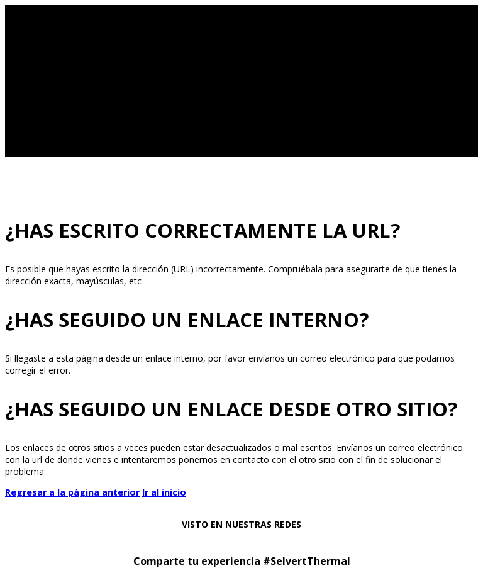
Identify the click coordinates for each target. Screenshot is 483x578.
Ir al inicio (164, 492)
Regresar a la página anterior (72, 492)
